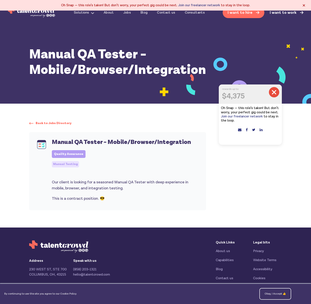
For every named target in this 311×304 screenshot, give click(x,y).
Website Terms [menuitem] (264, 260)
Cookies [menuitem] (259, 278)
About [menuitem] (109, 12)
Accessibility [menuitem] (262, 269)
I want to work (283, 12)
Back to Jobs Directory (53, 123)
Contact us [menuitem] (166, 12)
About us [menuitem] (223, 251)
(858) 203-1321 (85, 269)
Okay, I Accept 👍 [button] (275, 293)
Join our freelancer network (199, 5)
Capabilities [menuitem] (225, 260)
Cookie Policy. (68, 293)
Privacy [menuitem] (258, 251)
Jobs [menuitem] (127, 12)
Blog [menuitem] (144, 12)
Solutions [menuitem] (81, 12)
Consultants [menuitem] (195, 12)
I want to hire (240, 12)
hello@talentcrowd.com (91, 274)
